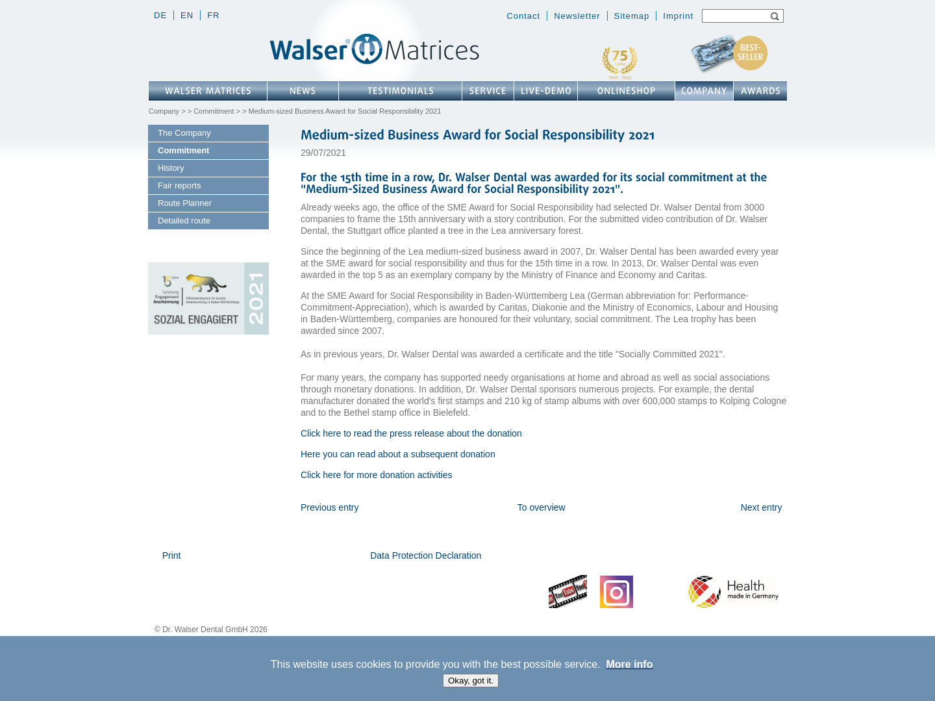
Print (171, 555)
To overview (541, 507)
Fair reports (179, 185)
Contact (523, 16)
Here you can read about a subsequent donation (398, 454)
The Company (184, 133)
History (171, 168)
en (187, 15)
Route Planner (185, 203)
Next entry (761, 507)
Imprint (678, 16)
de (160, 15)
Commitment (213, 111)
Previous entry (329, 507)
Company (164, 111)
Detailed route (184, 220)
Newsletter (577, 16)
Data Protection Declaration (425, 555)
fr (213, 15)
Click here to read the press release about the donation (411, 433)
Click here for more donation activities (376, 475)
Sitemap (632, 16)
